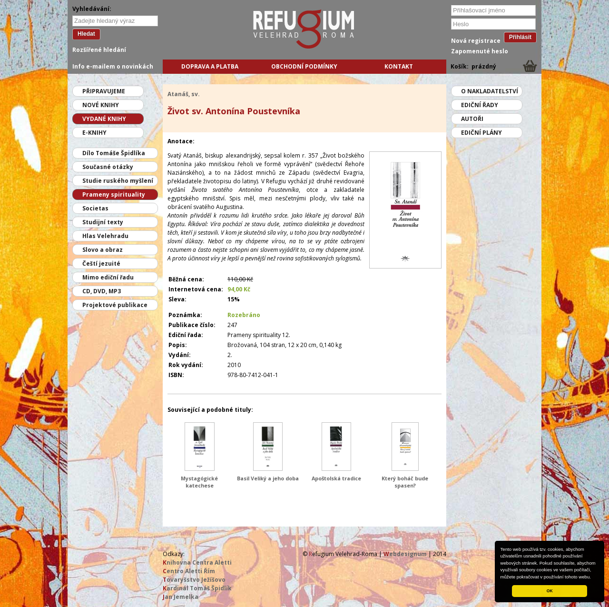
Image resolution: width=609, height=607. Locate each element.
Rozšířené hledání (99, 50)
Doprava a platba (209, 66)
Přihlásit (520, 37)
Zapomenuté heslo (479, 51)
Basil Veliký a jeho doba (268, 478)
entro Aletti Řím (189, 571)
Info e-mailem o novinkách (112, 66)
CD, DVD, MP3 (101, 291)
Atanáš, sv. (183, 94)
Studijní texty (102, 222)
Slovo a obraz (102, 250)
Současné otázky (107, 167)
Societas (95, 208)
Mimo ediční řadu (108, 277)
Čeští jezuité (101, 263)
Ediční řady (479, 105)
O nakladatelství (489, 91)
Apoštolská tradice (336, 478)
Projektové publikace (114, 305)
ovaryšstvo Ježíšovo (194, 580)
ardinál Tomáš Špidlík (197, 588)
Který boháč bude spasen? (405, 482)
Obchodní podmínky (304, 66)
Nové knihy (100, 105)
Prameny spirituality (113, 194)
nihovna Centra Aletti (197, 562)
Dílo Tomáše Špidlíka (113, 153)
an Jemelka (180, 597)
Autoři (472, 119)
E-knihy (94, 133)
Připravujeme (103, 91)
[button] (593, 577)
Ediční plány (481, 133)
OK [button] (550, 590)
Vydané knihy (104, 119)
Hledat (86, 33)
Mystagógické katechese (199, 482)
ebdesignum (405, 554)
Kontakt (398, 66)
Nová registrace (476, 41)
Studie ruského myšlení (117, 181)
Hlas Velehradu (105, 236)
